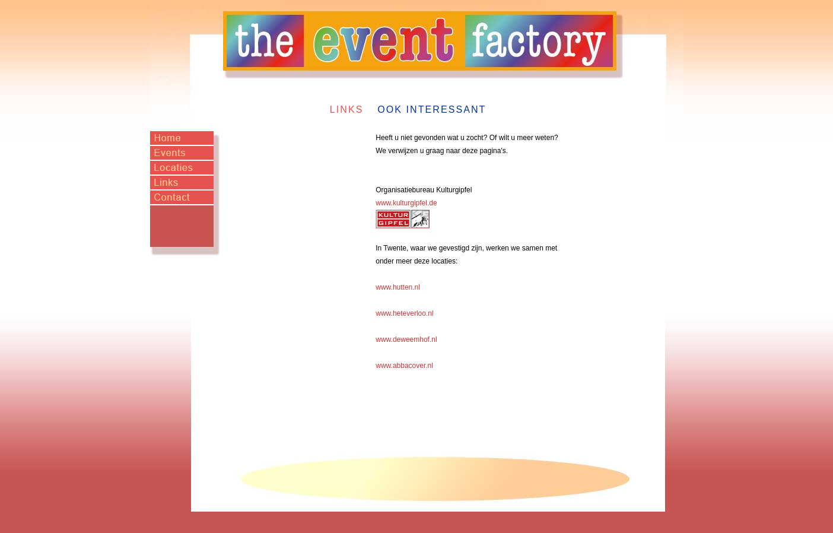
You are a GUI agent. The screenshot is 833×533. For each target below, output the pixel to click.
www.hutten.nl (398, 287)
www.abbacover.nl (404, 365)
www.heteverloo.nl (404, 313)
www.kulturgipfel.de (406, 203)
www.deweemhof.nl (406, 339)
